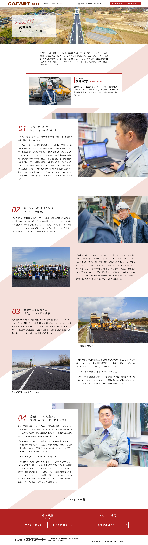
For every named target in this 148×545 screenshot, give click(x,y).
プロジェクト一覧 (74, 499)
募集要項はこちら (108, 525)
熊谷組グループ (99, 3)
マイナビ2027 (132, 3)
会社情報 (81, 4)
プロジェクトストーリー (68, 4)
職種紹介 (47, 3)
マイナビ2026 (116, 3)
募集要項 (89, 4)
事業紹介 (55, 4)
